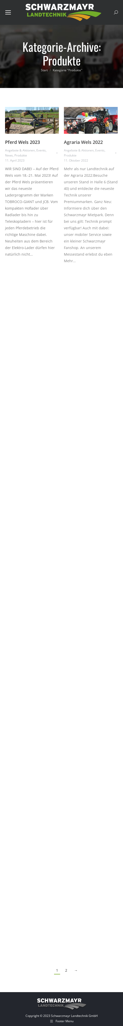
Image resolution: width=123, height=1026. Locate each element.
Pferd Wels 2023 (22, 142)
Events (41, 150)
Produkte (20, 155)
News (9, 155)
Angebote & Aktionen (20, 150)
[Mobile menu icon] (8, 12)
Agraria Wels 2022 (83, 142)
